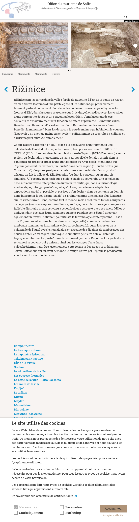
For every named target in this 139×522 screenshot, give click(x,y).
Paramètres (74, 507)
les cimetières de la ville (30, 371)
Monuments (24, 73)
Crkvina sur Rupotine (28, 358)
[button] (135, 46)
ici (75, 496)
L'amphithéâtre (24, 346)
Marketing (73, 513)
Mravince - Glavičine (28, 414)
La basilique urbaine (27, 350)
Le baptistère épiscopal (29, 354)
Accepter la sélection (113, 515)
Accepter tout (113, 508)
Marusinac (21, 409)
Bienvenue (7, 73)
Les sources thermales (29, 375)
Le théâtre (20, 392)
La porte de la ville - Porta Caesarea (37, 380)
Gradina (19, 367)
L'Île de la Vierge (25, 363)
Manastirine (22, 405)
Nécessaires (28, 507)
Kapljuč (19, 388)
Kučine (19, 397)
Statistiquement (31, 513)
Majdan (19, 401)
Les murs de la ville (27, 384)
